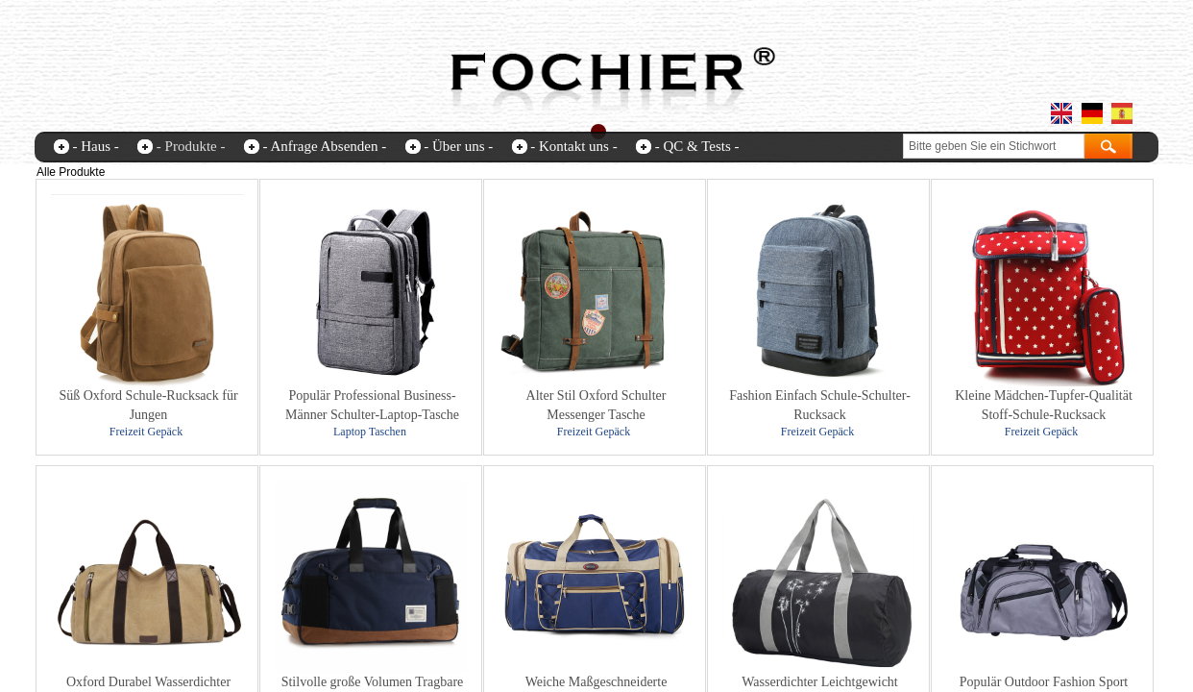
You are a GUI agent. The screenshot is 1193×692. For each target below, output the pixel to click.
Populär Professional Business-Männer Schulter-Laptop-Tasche (372, 405)
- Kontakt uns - (573, 146)
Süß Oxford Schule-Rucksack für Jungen (148, 405)
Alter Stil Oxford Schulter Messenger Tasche (596, 405)
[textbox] (993, 146)
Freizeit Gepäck (146, 431)
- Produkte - (191, 146)
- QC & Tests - (697, 146)
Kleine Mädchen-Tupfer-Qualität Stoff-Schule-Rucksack (1043, 405)
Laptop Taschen (369, 431)
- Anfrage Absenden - (324, 146)
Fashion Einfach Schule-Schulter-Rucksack (820, 405)
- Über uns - (458, 146)
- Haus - (96, 146)
